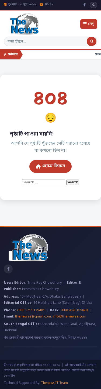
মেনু (88, 24)
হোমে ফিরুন (50, 166)
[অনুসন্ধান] (91, 41)
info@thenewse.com (69, 317)
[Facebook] (84, 4)
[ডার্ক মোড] (93, 5)
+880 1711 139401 (31, 310)
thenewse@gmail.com (33, 317)
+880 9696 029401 (74, 310)
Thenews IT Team (54, 383)
